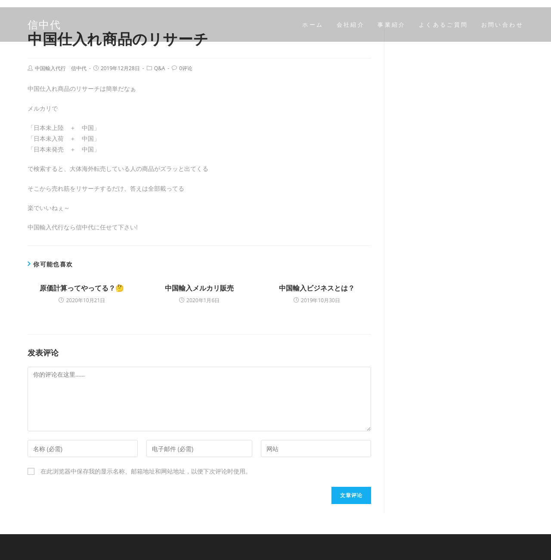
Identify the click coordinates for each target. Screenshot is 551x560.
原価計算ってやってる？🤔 (82, 288)
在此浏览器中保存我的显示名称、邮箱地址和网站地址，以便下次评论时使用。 (145, 471)
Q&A (159, 68)
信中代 (44, 24)
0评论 (185, 68)
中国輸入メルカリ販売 (199, 288)
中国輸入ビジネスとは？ (317, 288)
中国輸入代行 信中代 (61, 68)
